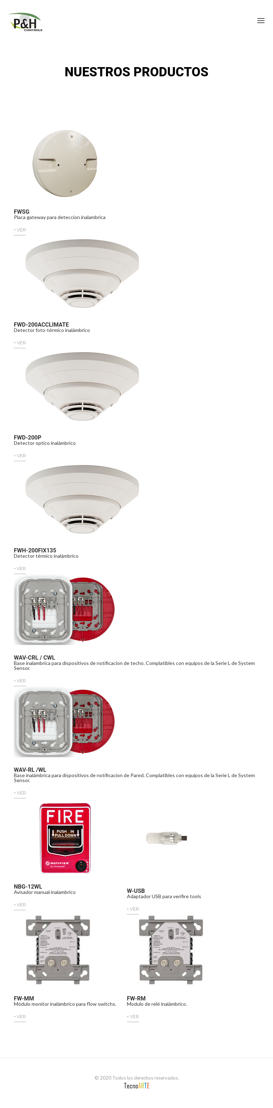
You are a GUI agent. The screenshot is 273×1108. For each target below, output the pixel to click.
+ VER (20, 230)
